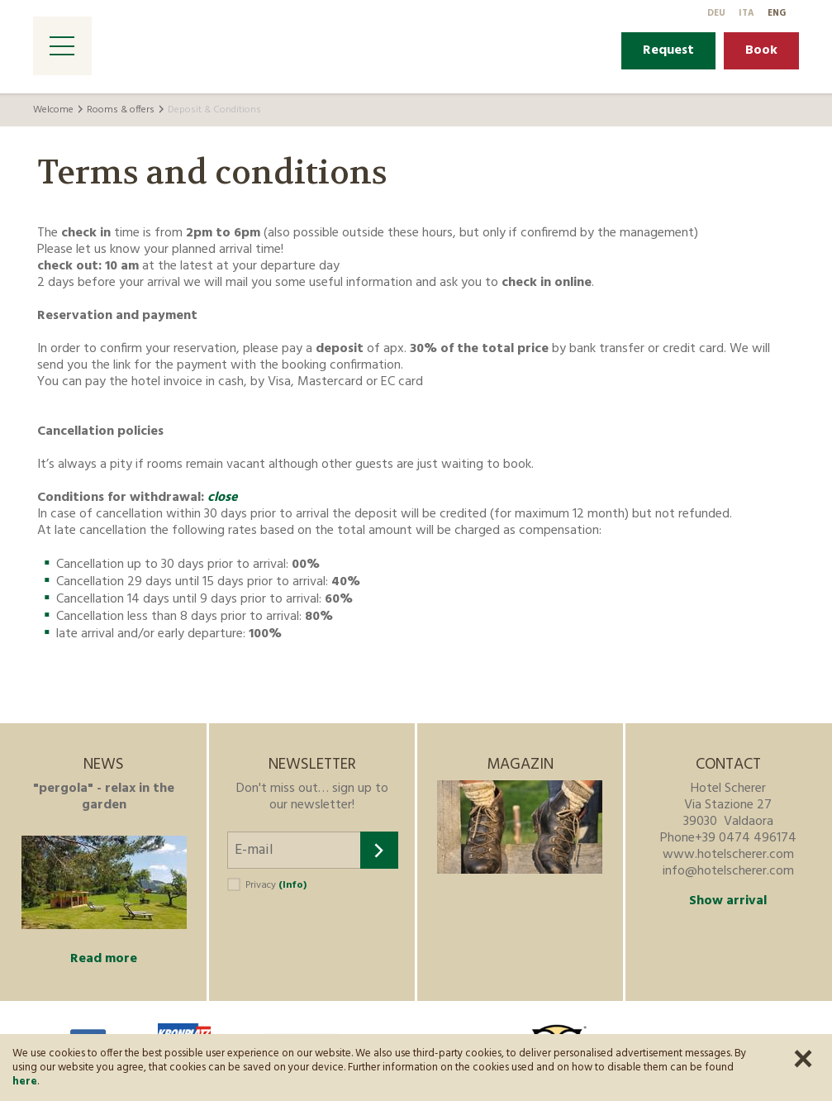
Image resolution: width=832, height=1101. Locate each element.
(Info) (292, 885)
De (716, 13)
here (24, 1081)
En (777, 13)
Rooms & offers (121, 110)
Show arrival (728, 901)
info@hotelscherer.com (728, 871)
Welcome (53, 110)
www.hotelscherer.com (728, 854)
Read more (103, 959)
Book (761, 50)
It (746, 13)
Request (668, 50)
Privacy (276, 885)
